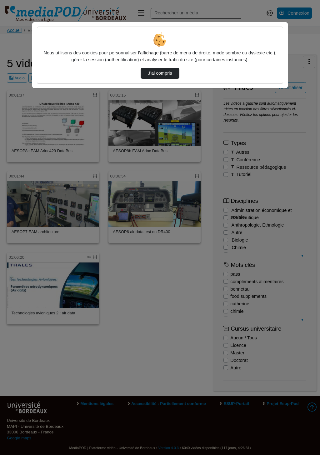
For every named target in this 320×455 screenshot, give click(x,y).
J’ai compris (160, 73)
